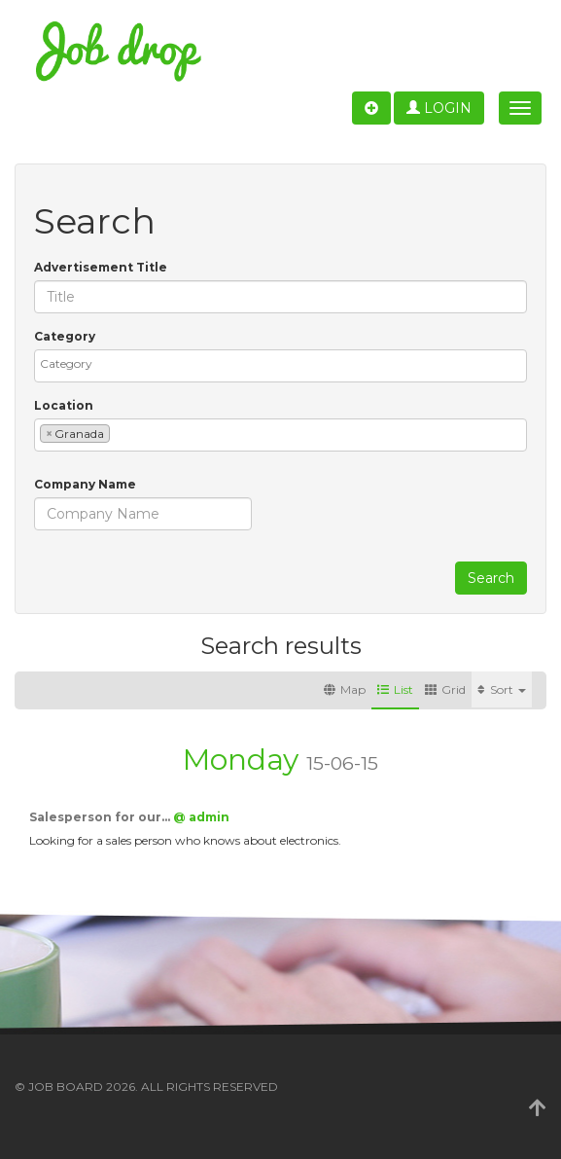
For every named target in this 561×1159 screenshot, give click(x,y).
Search (491, 578)
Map (345, 689)
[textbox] (285, 363)
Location (63, 405)
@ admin (201, 817)
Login (439, 108)
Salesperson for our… (101, 817)
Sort (501, 689)
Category (64, 336)
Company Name (85, 484)
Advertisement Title (100, 267)
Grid (445, 689)
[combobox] (280, 365)
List (395, 689)
